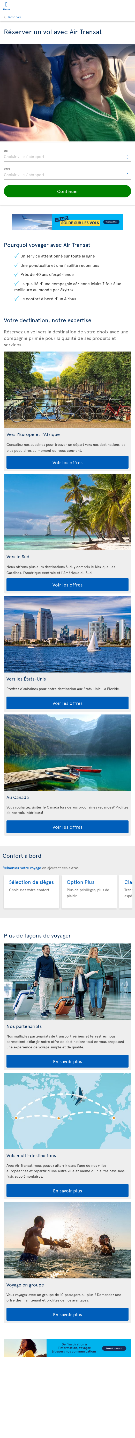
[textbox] (67, 155)
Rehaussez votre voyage (22, 867)
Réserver (14, 17)
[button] (67, 191)
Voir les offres (67, 462)
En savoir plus (67, 1061)
